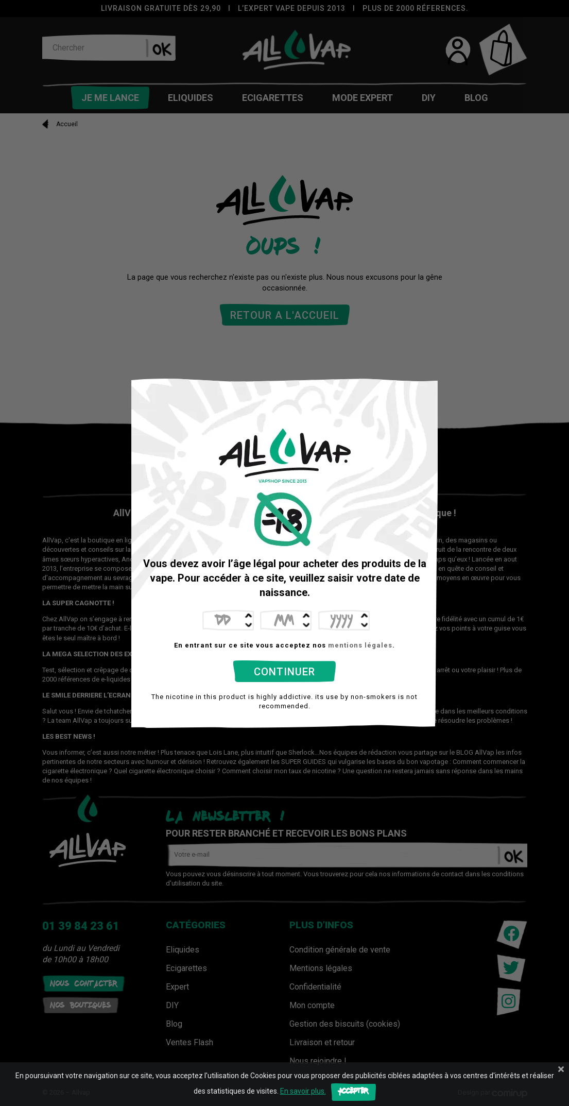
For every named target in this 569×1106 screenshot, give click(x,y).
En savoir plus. (303, 1091)
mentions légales (360, 645)
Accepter (353, 1091)
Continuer (284, 672)
